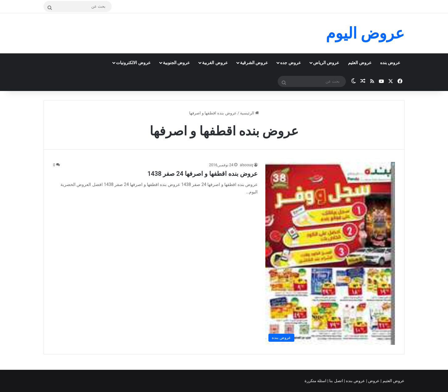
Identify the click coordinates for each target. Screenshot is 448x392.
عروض (373, 380)
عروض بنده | (355, 380)
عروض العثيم (359, 62)
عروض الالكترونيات (133, 62)
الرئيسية (249, 113)
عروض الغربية (214, 62)
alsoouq (246, 165)
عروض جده (290, 62)
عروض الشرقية (254, 62)
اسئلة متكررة (316, 380)
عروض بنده (390, 62)
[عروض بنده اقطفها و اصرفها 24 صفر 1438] (330, 253)
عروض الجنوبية (176, 62)
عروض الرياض (326, 62)
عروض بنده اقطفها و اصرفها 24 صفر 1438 (202, 173)
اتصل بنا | (335, 380)
